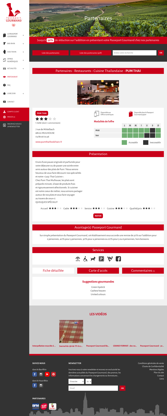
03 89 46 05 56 (42, 136)
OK (122, 388)
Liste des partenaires (50, 53)
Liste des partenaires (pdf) (91, 53)
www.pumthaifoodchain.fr (48, 142)
